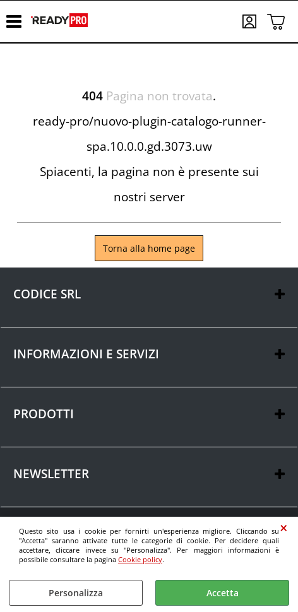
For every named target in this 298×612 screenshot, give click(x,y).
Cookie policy (140, 559)
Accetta (222, 593)
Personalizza (76, 593)
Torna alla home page (149, 248)
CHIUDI (284, 528)
